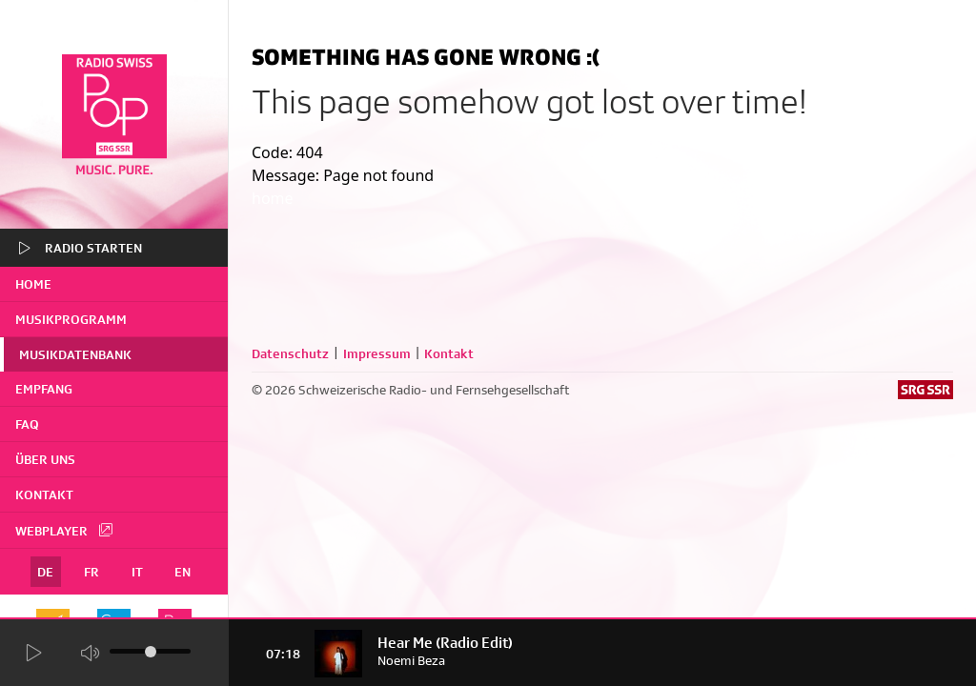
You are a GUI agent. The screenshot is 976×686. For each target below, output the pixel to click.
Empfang (43, 388)
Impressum (377, 353)
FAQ (27, 424)
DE (45, 571)
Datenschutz (290, 353)
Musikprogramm (71, 319)
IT (137, 571)
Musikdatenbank (75, 354)
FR (91, 571)
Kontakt (44, 494)
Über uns (45, 459)
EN (182, 571)
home (33, 284)
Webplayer (64, 529)
